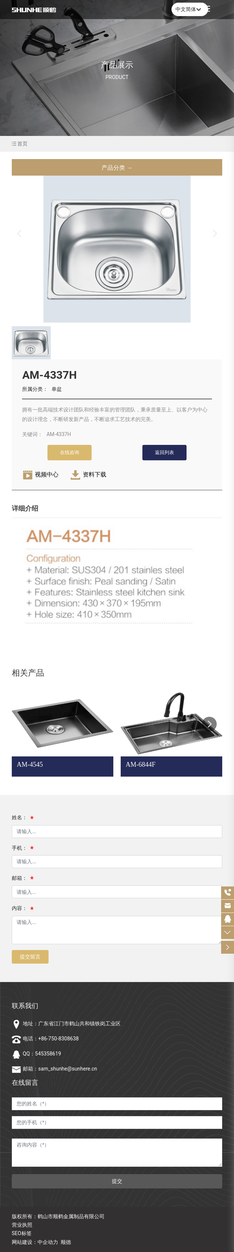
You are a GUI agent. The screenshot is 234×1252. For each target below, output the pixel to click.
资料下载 (94, 474)
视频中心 (46, 474)
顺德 (66, 1242)
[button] (209, 724)
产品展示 (117, 64)
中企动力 (48, 1242)
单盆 (57, 389)
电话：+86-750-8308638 (51, 1038)
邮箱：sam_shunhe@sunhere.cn (60, 1069)
